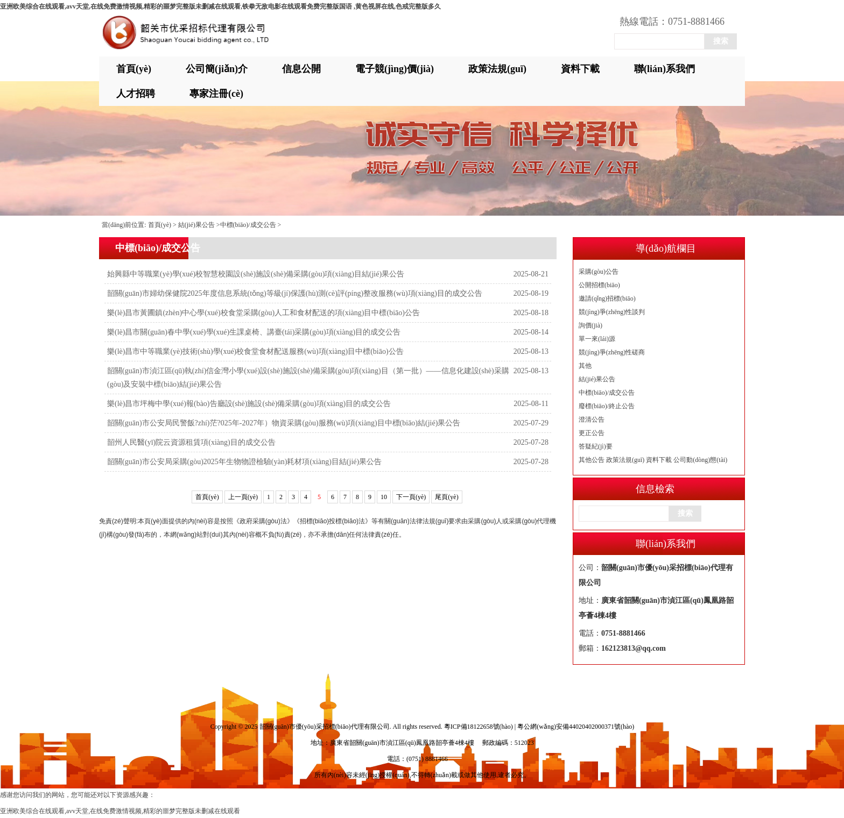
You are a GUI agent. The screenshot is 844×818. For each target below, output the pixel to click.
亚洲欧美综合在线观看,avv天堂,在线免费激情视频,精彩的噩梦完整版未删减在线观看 (120, 811)
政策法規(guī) (497, 68)
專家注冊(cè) (216, 93)
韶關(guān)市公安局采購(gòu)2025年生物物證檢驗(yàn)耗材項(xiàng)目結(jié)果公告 (244, 462)
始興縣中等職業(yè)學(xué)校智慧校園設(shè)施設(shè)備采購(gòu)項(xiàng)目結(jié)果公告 (255, 274)
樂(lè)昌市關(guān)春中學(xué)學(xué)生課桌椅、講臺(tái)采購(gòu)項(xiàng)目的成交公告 (253, 332)
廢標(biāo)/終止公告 (607, 406)
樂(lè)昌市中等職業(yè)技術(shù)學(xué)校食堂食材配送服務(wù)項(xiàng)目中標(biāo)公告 (255, 351)
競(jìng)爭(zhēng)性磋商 (612, 352)
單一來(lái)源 (597, 339)
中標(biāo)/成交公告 (607, 392)
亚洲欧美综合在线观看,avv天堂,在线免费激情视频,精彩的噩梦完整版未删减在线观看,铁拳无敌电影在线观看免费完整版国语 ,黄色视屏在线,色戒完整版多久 (220, 6)
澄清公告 (591, 419)
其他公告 (591, 460)
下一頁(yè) (411, 497)
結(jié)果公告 (597, 379)
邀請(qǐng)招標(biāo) (607, 298)
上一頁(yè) (243, 497)
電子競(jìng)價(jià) (394, 68)
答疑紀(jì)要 (596, 446)
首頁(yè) (133, 68)
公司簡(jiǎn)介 (217, 68)
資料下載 (580, 68)
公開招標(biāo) (599, 285)
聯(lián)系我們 (664, 68)
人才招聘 (135, 93)
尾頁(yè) (446, 497)
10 (384, 497)
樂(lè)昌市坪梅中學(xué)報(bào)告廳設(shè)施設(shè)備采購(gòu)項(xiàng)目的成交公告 (249, 404)
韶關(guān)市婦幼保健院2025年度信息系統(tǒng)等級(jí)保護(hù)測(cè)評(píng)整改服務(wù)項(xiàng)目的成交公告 (294, 293)
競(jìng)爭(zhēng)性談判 (612, 312)
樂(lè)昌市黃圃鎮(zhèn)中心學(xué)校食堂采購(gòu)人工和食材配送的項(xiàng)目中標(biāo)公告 (263, 313)
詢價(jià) (590, 325)
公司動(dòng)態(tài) (700, 460)
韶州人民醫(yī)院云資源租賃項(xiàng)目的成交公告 (191, 442)
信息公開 (301, 68)
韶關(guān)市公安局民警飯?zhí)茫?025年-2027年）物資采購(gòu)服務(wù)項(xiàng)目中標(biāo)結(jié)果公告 (283, 423)
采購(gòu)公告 (598, 271)
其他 (585, 365)
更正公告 (591, 433)
